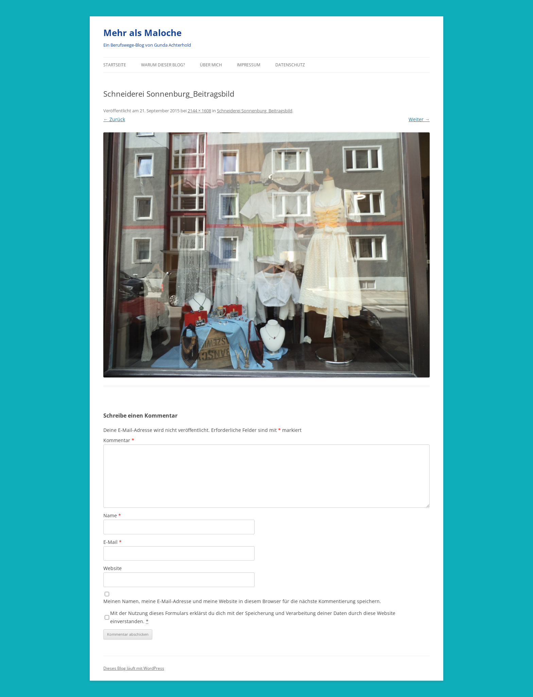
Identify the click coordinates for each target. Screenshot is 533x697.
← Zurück (114, 119)
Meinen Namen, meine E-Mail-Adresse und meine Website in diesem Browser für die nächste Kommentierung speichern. (242, 601)
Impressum (248, 65)
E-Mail (112, 542)
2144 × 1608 (199, 111)
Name (112, 515)
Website (112, 568)
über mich (211, 65)
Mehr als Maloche (142, 33)
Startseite (114, 65)
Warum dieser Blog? (163, 65)
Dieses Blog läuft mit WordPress (133, 668)
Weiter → (419, 119)
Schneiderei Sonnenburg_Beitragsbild (254, 111)
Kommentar (118, 440)
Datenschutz (290, 65)
